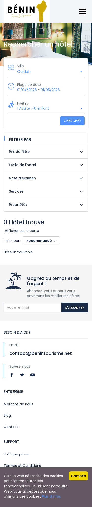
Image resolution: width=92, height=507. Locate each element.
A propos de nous (18, 404)
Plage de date (29, 84)
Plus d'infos (51, 496)
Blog (7, 415)
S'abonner (75, 307)
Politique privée (17, 454)
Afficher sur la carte (22, 230)
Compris (78, 475)
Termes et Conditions (22, 465)
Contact (11, 426)
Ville (20, 65)
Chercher (72, 120)
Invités (22, 103)
